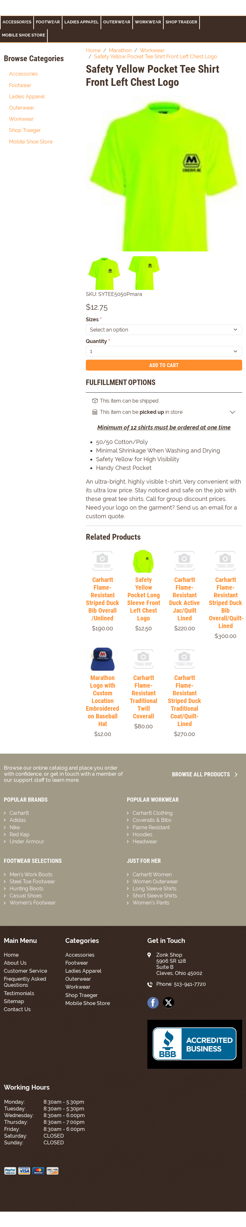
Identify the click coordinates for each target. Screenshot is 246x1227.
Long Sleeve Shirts (154, 889)
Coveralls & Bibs (152, 820)
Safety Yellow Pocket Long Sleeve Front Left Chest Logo (143, 599)
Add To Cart (164, 365)
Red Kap (19, 834)
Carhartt (19, 813)
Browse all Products (204, 774)
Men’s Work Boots (31, 874)
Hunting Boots (27, 889)
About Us (15, 963)
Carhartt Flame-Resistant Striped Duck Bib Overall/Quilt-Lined (226, 603)
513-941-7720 (190, 984)
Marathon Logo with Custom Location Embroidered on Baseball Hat (102, 701)
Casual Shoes (26, 896)
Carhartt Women (152, 874)
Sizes (94, 319)
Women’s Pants (151, 903)
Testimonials (19, 993)
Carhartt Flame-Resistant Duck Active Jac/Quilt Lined (184, 599)
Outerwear (116, 22)
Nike (15, 827)
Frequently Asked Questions (25, 982)
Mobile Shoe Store (23, 35)
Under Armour (27, 841)
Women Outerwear (155, 882)
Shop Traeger (181, 22)
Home (11, 955)
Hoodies (142, 834)
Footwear (20, 85)
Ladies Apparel (81, 22)
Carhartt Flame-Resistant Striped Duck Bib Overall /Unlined (102, 599)
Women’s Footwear (33, 903)
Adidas (18, 820)
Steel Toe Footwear (32, 882)
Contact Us (17, 1009)
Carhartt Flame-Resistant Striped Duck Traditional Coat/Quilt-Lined (184, 701)
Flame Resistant (151, 827)
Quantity (98, 341)
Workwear (148, 22)
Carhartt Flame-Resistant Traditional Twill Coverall (143, 697)
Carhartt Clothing (153, 813)
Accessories (17, 22)
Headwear (145, 841)
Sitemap (14, 1001)
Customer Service (25, 971)
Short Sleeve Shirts (155, 896)
